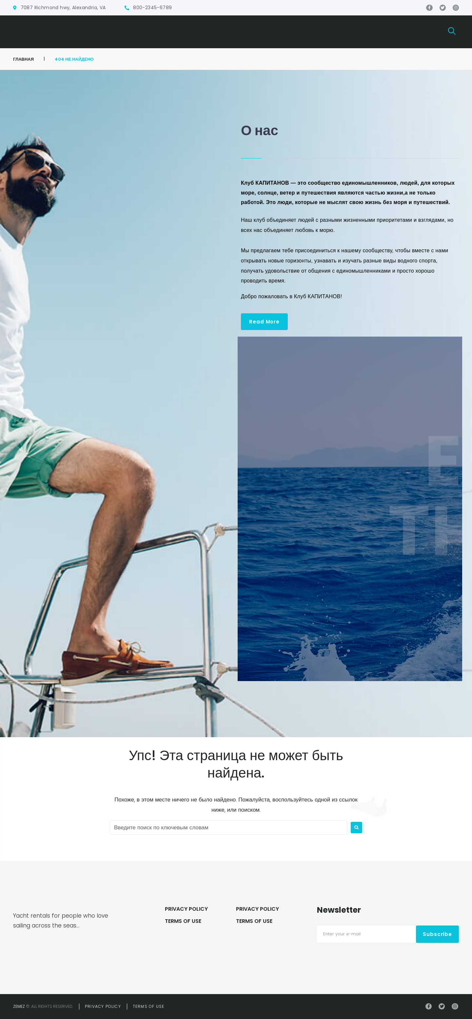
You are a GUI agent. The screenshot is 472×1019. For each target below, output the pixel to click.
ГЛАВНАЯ (23, 59)
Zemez (19, 1006)
